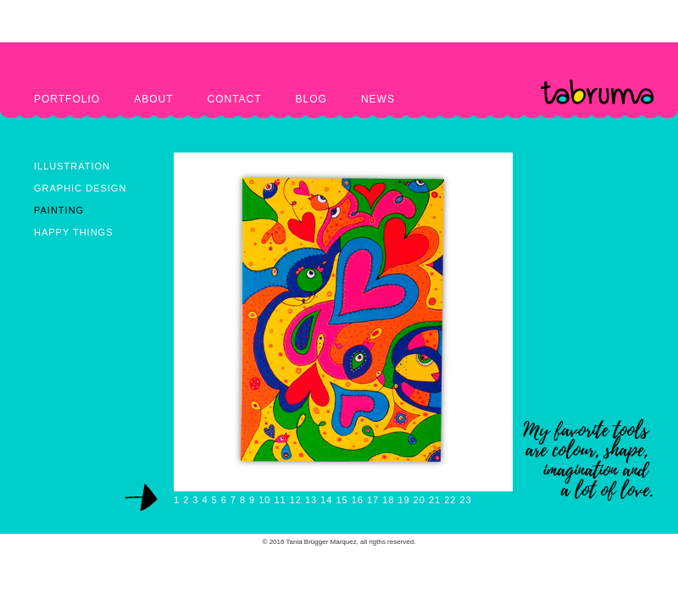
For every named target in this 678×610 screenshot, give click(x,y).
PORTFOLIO (67, 99)
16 (358, 500)
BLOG (311, 99)
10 (264, 500)
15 (341, 500)
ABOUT (153, 99)
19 (403, 500)
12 (296, 500)
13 (311, 500)
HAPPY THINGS (74, 232)
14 (326, 500)
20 (419, 500)
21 (435, 500)
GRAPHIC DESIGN (80, 188)
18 (388, 500)
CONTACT (234, 99)
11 (280, 500)
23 (465, 500)
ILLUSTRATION (72, 166)
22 (450, 500)
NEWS (378, 99)
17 (373, 500)
